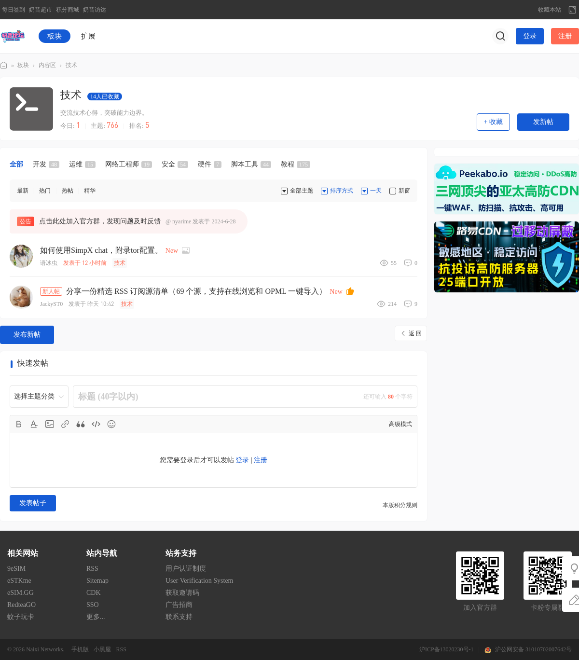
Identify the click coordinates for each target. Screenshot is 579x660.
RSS (92, 568)
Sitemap (97, 580)
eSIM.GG (20, 592)
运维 (82, 164)
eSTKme (19, 580)
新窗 (404, 190)
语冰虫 (48, 263)
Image (49, 424)
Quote (80, 424)
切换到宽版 (572, 9)
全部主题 (301, 190)
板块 (54, 36)
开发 (46, 164)
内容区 (47, 65)
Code (96, 424)
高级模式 (400, 424)
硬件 (209, 164)
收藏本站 (549, 9)
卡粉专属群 (548, 607)
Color (34, 424)
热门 (45, 190)
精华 (90, 190)
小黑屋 (102, 649)
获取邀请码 (182, 592)
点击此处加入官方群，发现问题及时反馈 (100, 221)
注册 (565, 36)
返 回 (415, 333)
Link (65, 424)
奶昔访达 (94, 9)
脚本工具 (251, 164)
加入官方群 (480, 607)
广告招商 (179, 604)
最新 (22, 190)
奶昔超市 (40, 9)
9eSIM (16, 568)
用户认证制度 (185, 568)
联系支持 (179, 616)
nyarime (181, 221)
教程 (295, 164)
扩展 (88, 36)
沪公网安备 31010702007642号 (533, 649)
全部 (16, 164)
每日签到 (13, 9)
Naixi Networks (44, 649)
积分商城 (67, 9)
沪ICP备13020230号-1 (446, 649)
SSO (92, 604)
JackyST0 (51, 304)
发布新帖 (27, 334)
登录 (530, 36)
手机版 (80, 649)
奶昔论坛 (4, 65)
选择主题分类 (34, 396)
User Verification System (199, 580)
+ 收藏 (493, 121)
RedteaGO (21, 604)
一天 (376, 190)
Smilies (111, 424)
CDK (93, 592)
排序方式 (341, 190)
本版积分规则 (400, 505)
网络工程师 (128, 164)
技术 (71, 65)
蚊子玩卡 (20, 616)
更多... (95, 616)
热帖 (67, 190)
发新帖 (543, 121)
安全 (175, 164)
